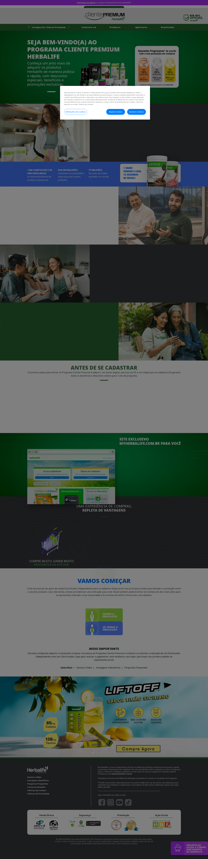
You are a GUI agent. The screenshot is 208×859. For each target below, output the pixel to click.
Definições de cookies (76, 112)
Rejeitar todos (115, 112)
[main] (105, 103)
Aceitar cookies (136, 112)
